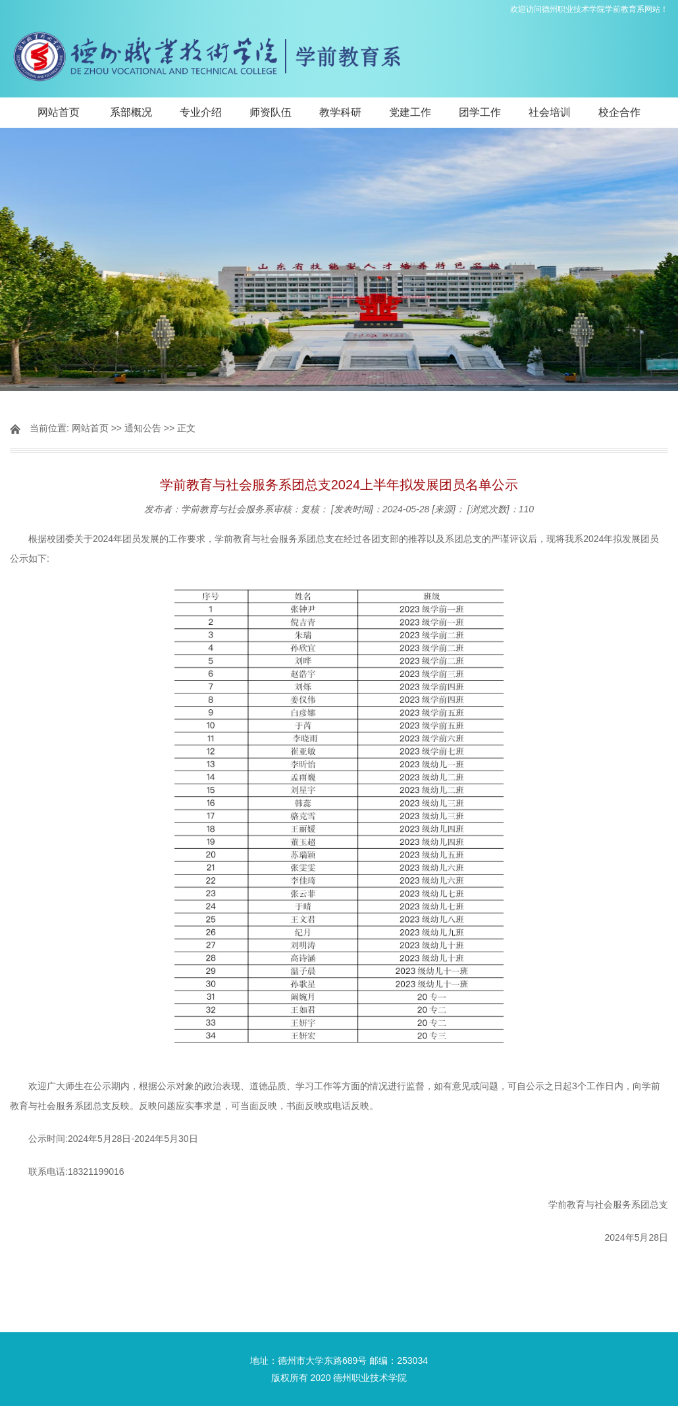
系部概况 (131, 112)
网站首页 (59, 112)
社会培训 (550, 112)
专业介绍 (201, 112)
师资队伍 (270, 112)
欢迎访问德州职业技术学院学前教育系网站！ (589, 9)
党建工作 (410, 112)
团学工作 (480, 112)
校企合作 (619, 112)
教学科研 (340, 112)
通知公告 (142, 428)
